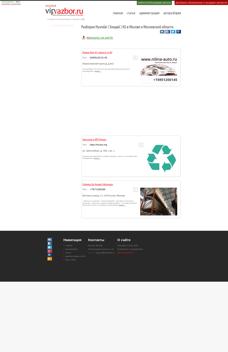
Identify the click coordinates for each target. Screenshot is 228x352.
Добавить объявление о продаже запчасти (201, 2)
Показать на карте (100, 37)
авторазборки (172, 13)
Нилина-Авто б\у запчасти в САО (97, 52)
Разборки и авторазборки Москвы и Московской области (65, 11)
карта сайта (70, 260)
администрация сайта (75, 256)
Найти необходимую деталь (154, 2)
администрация (149, 13)
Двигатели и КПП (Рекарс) (94, 139)
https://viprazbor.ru (125, 253)
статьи (131, 13)
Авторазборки (63, 19)
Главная (51, 19)
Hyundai (75, 19)
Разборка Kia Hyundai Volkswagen (97, 184)
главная (118, 13)
